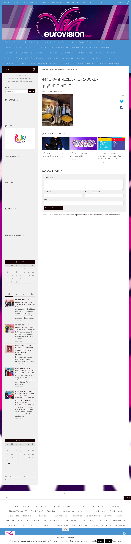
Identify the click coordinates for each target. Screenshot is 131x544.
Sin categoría (79, 64)
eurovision (70, 3)
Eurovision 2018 (62, 48)
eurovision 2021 (97, 58)
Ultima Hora (101, 64)
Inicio (24, 64)
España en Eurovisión (32, 3)
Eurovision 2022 (11, 53)
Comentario (48, 177)
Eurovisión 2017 (47, 48)
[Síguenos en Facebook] (34, 69)
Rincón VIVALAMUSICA (117, 3)
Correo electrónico (92, 192)
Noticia (32, 64)
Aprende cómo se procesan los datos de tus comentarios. (97, 215)
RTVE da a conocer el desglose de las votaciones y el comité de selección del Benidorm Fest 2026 (25, 379)
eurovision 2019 (77, 48)
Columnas (100, 53)
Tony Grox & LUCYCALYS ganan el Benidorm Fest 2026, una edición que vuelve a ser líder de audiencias (24, 411)
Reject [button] (108, 541)
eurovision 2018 (52, 58)
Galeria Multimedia (86, 53)
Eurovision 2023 (26, 53)
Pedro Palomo (51, 92)
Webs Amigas (70, 53)
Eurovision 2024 (41, 53)
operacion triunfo (44, 64)
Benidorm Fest (57, 3)
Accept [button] (100, 541)
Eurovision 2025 (56, 53)
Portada (7, 3)
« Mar (7, 285)
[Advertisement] (17, 429)
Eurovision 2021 (107, 48)
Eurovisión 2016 (32, 48)
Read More (116, 541)
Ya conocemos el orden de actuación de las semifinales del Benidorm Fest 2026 (109, 156)
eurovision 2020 (92, 48)
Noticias (46, 3)
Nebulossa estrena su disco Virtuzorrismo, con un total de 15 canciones (24, 359)
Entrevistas (16, 3)
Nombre (47, 192)
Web (45, 199)
